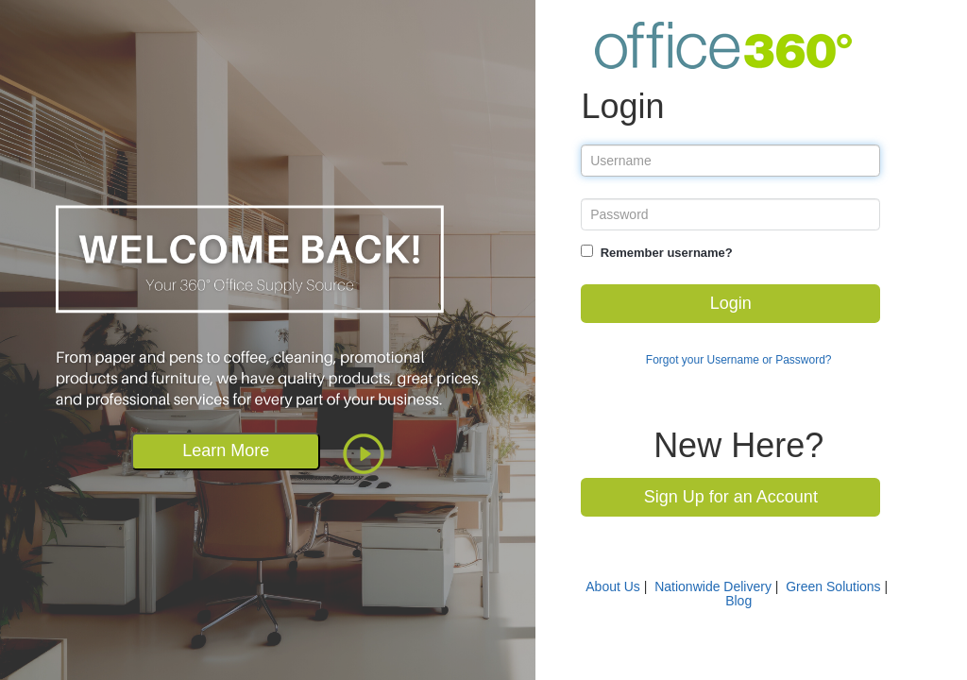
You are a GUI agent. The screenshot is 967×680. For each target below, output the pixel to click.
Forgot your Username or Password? (739, 359)
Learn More (225, 450)
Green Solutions (833, 586)
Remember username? (667, 253)
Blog (738, 600)
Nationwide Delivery (713, 586)
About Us (612, 586)
